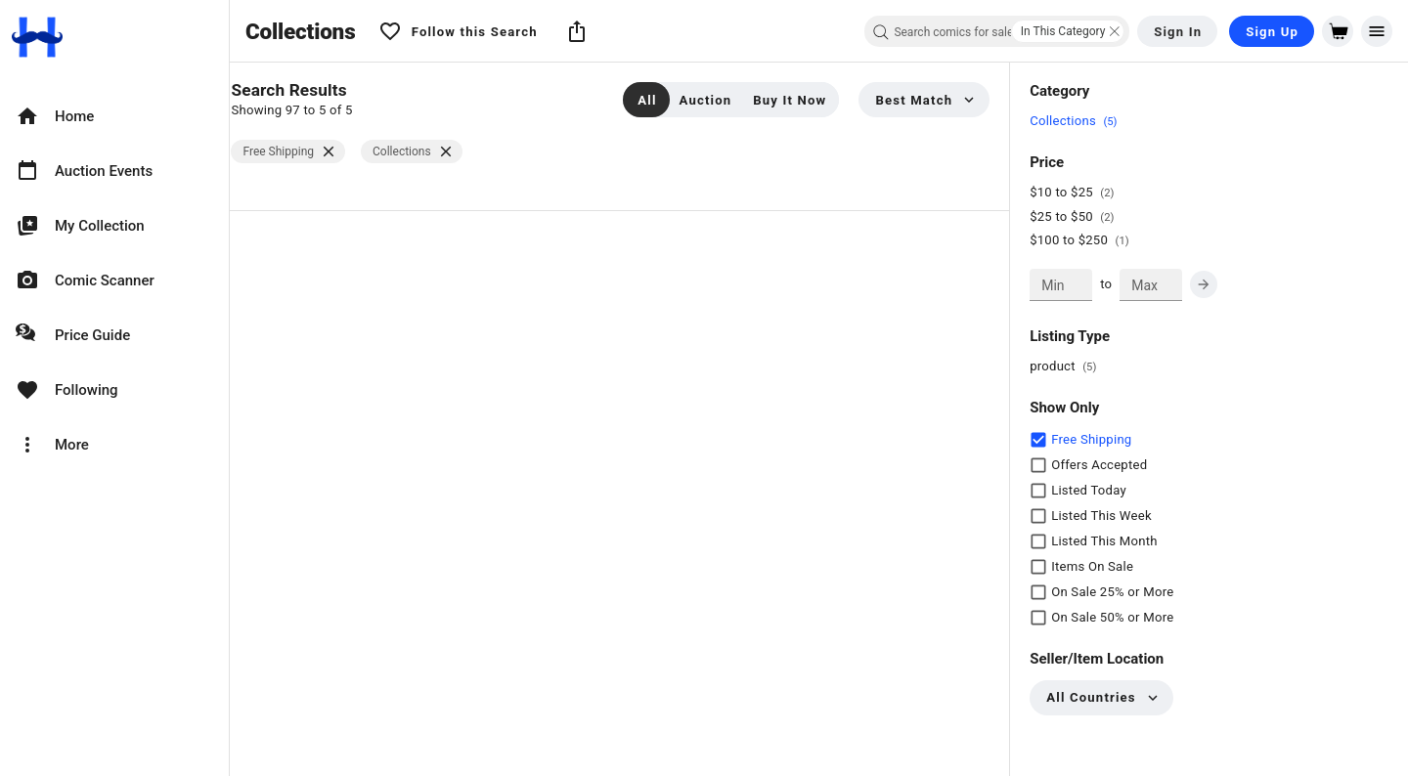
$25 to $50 (1077, 216)
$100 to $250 (1084, 240)
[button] (576, 31)
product (1068, 366)
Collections (1078, 120)
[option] (114, 116)
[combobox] (996, 31)
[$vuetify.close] (347, 152)
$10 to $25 (1077, 192)
